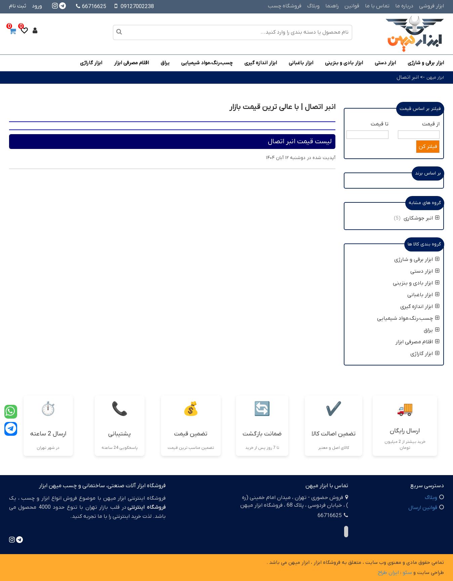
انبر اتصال (408, 77)
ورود (37, 6)
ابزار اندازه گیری (260, 63)
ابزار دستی (385, 63)
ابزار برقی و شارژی (426, 63)
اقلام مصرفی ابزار (131, 63)
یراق (165, 63)
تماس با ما (377, 6)
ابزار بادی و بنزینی (344, 63)
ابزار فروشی (431, 6)
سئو (407, 572)
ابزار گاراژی (91, 63)
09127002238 (137, 6)
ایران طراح (388, 572)
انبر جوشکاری (422, 218)
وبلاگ (313, 6)
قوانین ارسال (422, 507)
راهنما (332, 6)
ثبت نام (17, 6)
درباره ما (404, 6)
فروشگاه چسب (284, 6)
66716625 (91, 6)
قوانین (351, 6)
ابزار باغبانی (301, 63)
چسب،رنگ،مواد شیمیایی (207, 63)
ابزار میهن (435, 77)
